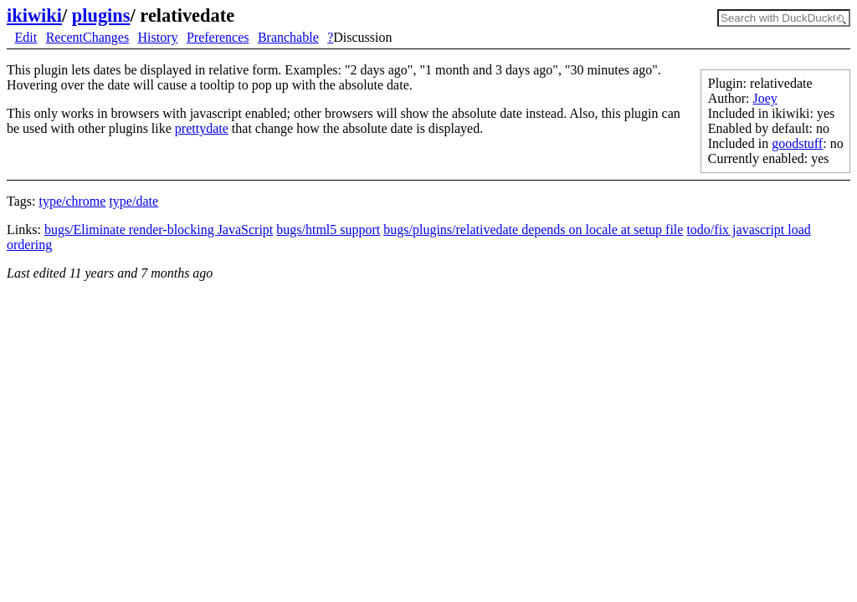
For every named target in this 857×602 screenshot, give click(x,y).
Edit (26, 37)
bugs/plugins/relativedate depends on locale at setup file (533, 229)
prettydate (201, 128)
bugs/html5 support (328, 229)
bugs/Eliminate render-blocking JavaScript (158, 229)
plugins (101, 15)
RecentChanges (88, 37)
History (158, 37)
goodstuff (797, 143)
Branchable (288, 37)
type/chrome (71, 201)
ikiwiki (34, 15)
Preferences (218, 37)
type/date (133, 201)
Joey (765, 98)
